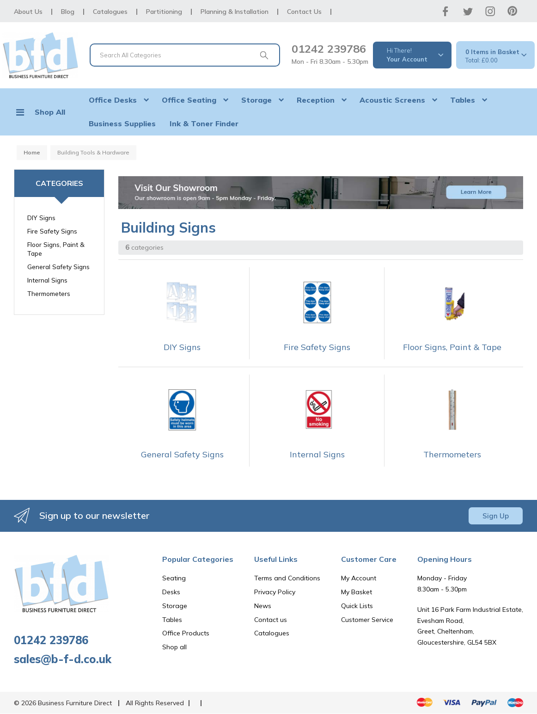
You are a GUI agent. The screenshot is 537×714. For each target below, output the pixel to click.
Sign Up (495, 515)
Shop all (174, 647)
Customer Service (367, 620)
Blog (67, 11)
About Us (28, 11)
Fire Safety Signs (52, 231)
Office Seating (189, 100)
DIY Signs (41, 218)
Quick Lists (357, 606)
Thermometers (48, 293)
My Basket (356, 592)
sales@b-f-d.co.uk (62, 659)
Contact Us (304, 11)
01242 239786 (329, 48)
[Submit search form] (263, 55)
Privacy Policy (274, 592)
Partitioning (164, 11)
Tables (462, 100)
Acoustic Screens (392, 100)
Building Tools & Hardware (93, 152)
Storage (256, 100)
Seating (174, 578)
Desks (171, 592)
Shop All (50, 112)
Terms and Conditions (287, 578)
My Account (358, 578)
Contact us (270, 620)
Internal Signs (47, 280)
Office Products (185, 633)
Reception (316, 100)
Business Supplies (122, 123)
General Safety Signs (58, 267)
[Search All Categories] (185, 55)
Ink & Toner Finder (204, 123)
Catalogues (110, 11)
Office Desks (113, 100)
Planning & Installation (234, 11)
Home (32, 152)
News (262, 606)
